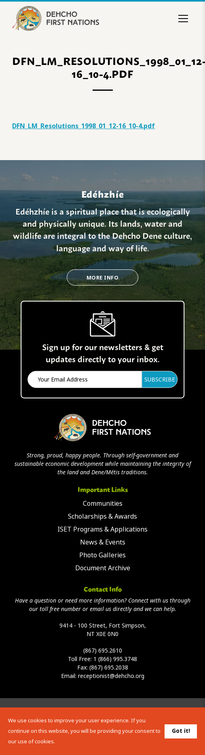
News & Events (102, 542)
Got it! (181, 731)
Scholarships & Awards (102, 516)
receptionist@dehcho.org (111, 676)
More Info (102, 278)
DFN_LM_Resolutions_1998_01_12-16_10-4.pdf (83, 126)
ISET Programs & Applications (102, 529)
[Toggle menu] (183, 18)
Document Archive (102, 568)
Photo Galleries (102, 555)
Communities (103, 503)
